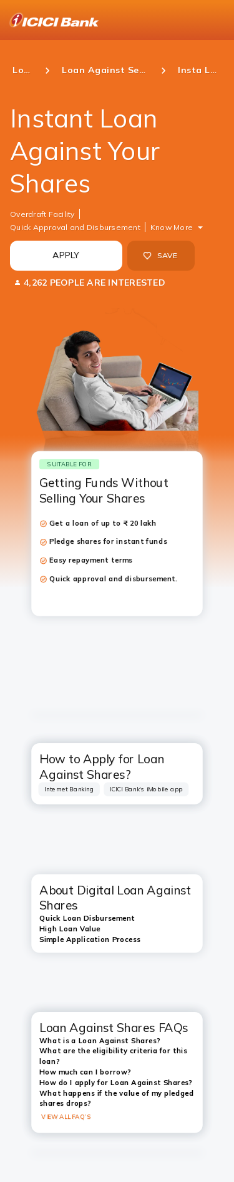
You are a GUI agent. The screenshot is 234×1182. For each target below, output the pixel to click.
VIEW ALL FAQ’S (65, 1116)
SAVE (160, 256)
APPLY (65, 255)
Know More (171, 227)
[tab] (69, 789)
